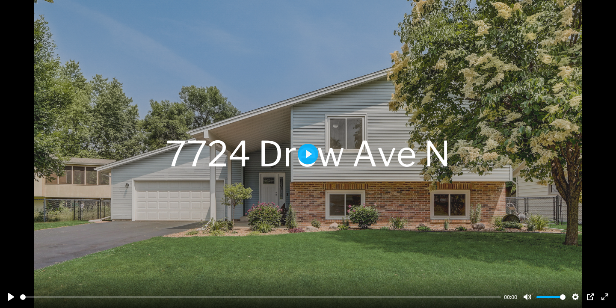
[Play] (11, 297)
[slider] (260, 297)
